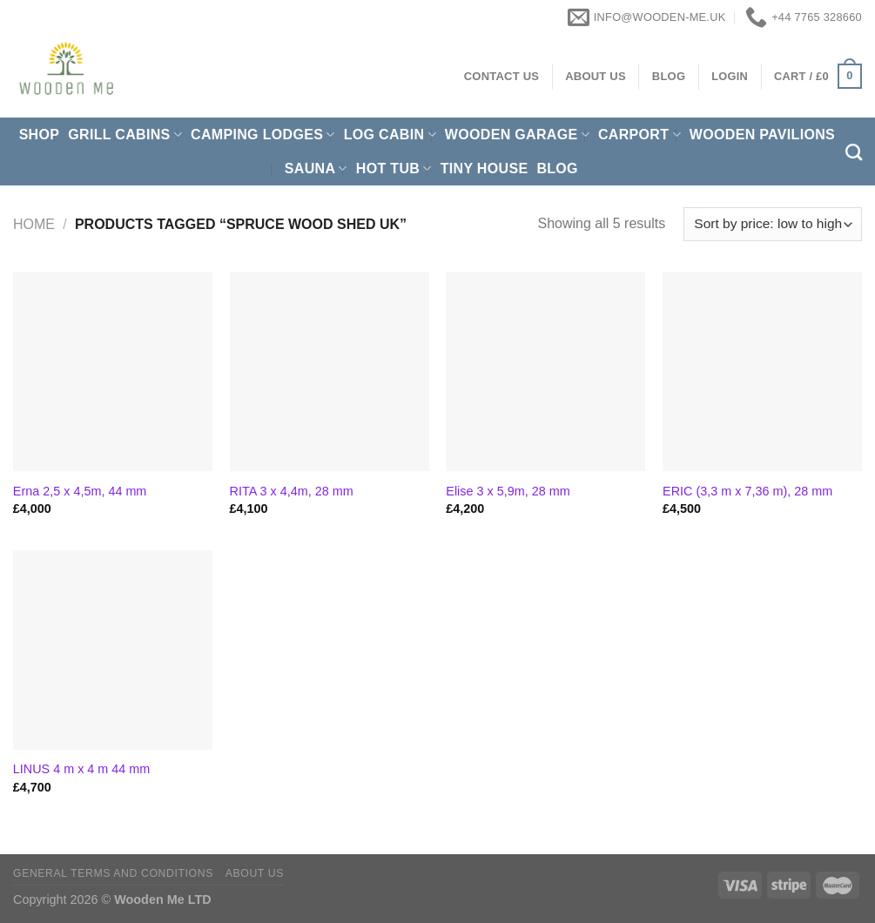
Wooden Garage (517, 134)
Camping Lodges (263, 134)
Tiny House (484, 168)
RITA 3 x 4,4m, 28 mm (291, 491)
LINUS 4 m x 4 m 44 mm (82, 769)
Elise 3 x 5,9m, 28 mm (507, 491)
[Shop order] (772, 224)
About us (254, 873)
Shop (39, 134)
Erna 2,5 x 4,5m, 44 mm (80, 491)
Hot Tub (394, 168)
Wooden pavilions (762, 134)
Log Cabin (390, 134)
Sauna (316, 168)
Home (34, 224)
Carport (639, 134)
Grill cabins (125, 134)
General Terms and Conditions (113, 873)
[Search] (853, 152)
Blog (557, 168)
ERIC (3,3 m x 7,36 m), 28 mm (747, 491)
